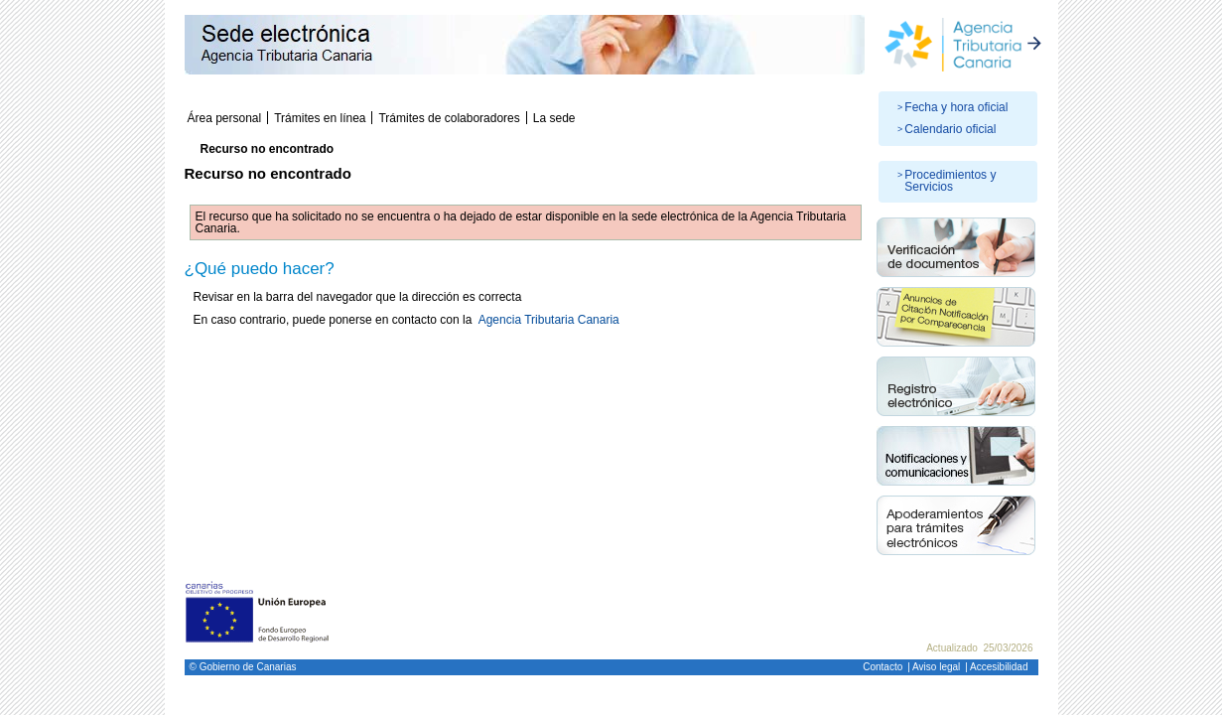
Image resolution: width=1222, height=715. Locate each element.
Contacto (882, 666)
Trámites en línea (319, 118)
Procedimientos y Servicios (950, 181)
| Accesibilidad (996, 666)
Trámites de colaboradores (448, 118)
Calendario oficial (950, 129)
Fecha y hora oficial (956, 107)
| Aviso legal (933, 666)
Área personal (225, 118)
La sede (554, 118)
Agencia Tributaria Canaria (548, 320)
